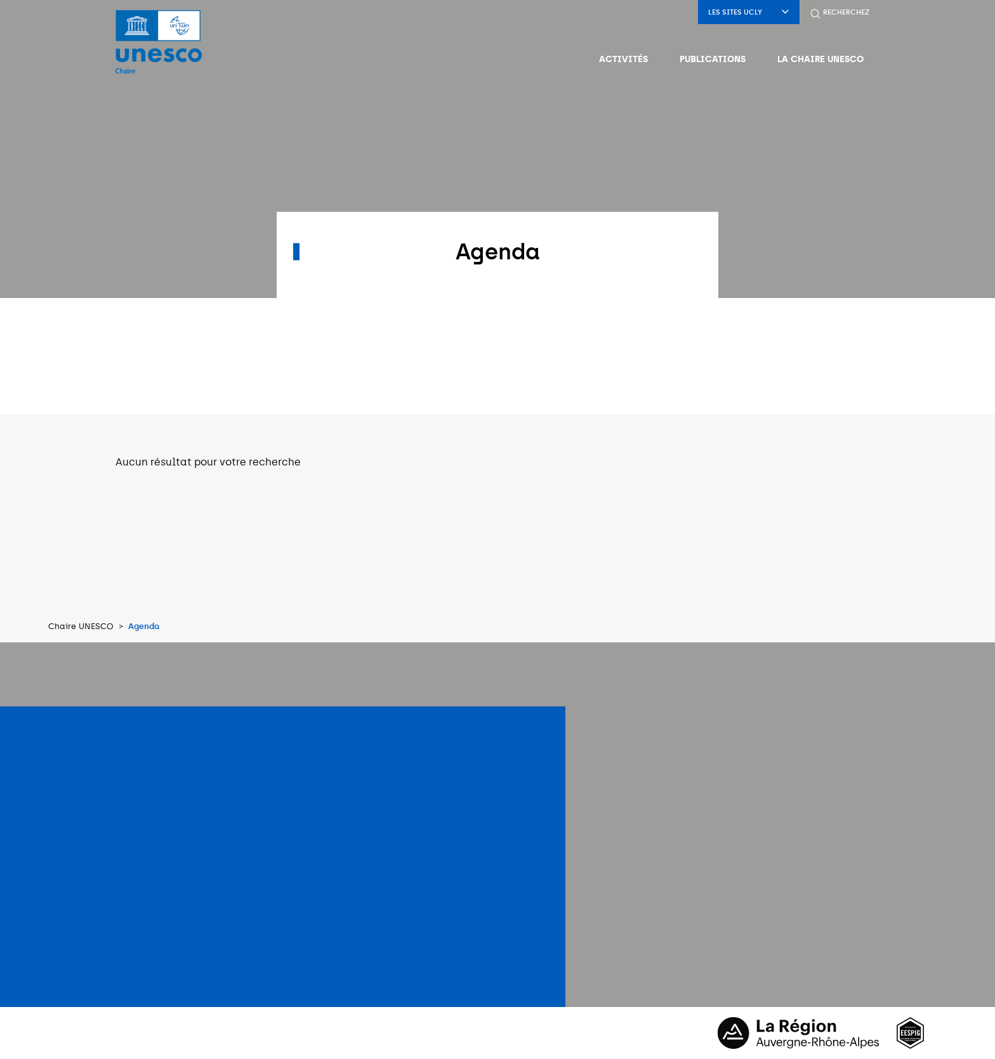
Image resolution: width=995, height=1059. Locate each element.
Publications (713, 59)
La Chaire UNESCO (820, 59)
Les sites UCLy (748, 12)
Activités (623, 59)
